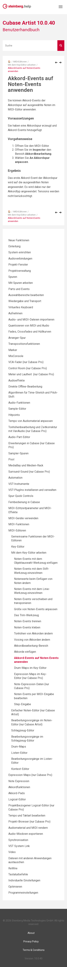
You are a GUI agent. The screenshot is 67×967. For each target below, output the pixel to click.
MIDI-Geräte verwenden (23, 518)
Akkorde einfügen (25, 651)
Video (12, 852)
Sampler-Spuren (18, 453)
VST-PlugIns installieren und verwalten (32, 490)
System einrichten (19, 252)
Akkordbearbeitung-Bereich (31, 645)
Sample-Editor (17, 408)
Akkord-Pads (16, 793)
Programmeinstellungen (23, 892)
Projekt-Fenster (18, 264)
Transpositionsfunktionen (24, 343)
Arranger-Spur (17, 337)
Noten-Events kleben (27, 627)
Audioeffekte (16, 380)
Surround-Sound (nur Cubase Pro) (29, 471)
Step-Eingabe (22, 704)
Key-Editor (17, 546)
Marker (12, 350)
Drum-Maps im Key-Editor (30, 668)
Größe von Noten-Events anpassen (35, 609)
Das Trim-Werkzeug (26, 615)
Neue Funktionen (18, 240)
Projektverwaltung (19, 270)
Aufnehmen (15, 313)
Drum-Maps (18, 746)
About (31, 933)
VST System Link (19, 846)
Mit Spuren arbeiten (20, 283)
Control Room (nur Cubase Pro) (27, 368)
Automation (15, 477)
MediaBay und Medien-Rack (25, 465)
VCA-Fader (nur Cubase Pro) (25, 362)
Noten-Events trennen (27, 621)
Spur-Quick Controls (20, 496)
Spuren (12, 276)
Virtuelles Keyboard (20, 307)
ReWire (12, 868)
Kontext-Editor (20, 769)
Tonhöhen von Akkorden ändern (33, 633)
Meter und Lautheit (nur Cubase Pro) (31, 374)
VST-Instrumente (18, 484)
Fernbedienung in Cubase (24, 502)
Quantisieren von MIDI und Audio (28, 325)
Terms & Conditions (34, 950)
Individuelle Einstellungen (24, 880)
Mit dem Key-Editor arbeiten (22, 64)
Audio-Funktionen (19, 402)
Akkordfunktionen (19, 787)
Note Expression (18, 781)
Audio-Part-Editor (19, 437)
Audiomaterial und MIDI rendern (28, 827)
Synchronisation (18, 840)
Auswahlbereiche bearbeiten (26, 295)
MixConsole (15, 356)
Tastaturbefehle (18, 874)
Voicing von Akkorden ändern (32, 639)
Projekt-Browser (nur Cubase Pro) (29, 821)
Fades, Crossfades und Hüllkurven (29, 331)
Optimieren (15, 886)
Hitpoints (14, 415)
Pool (11, 459)
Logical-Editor (17, 799)
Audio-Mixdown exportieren (25, 833)
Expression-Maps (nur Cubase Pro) (30, 775)
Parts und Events (19, 289)
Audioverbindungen (20, 258)
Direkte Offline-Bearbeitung (25, 386)
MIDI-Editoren (20, 61)
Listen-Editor (19, 752)
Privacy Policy (31, 941)
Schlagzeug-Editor (22, 730)
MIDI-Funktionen (18, 524)
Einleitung (14, 246)
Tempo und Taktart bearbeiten (26, 815)
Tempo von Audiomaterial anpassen (30, 421)
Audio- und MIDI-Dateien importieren (31, 319)
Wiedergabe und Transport (24, 301)
